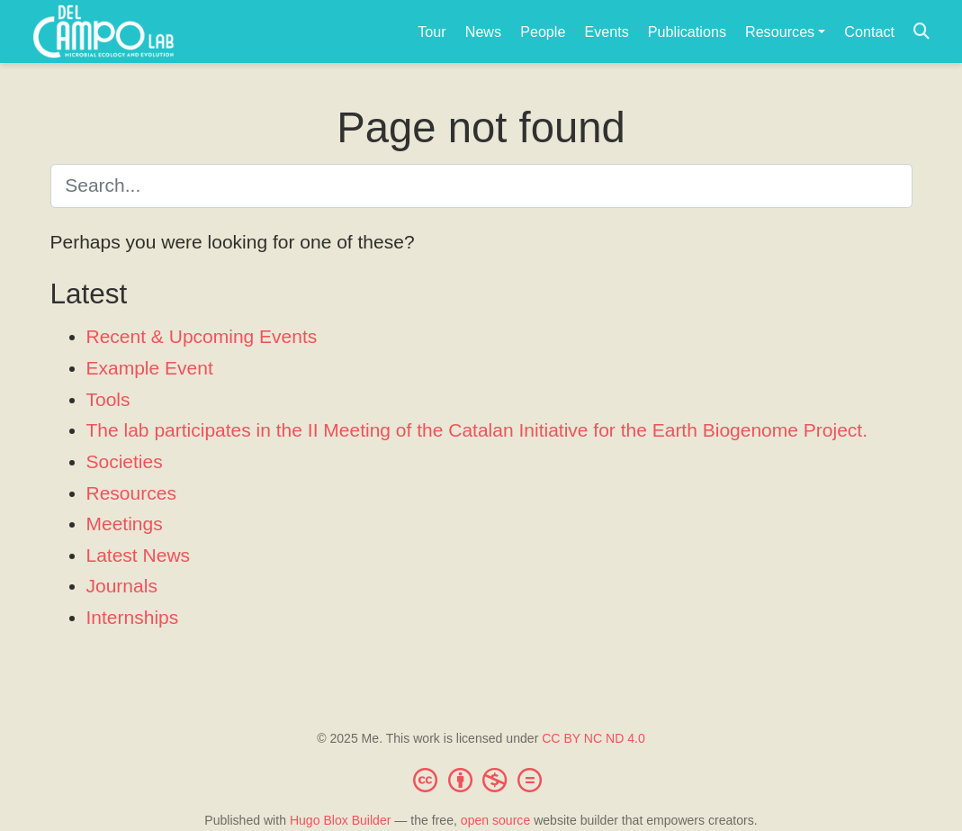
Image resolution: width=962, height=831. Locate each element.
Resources (131, 493)
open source (495, 820)
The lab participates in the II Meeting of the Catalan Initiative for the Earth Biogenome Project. (477, 430)
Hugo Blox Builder (340, 820)
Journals (121, 585)
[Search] (921, 32)
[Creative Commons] (481, 779)
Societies (124, 461)
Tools (108, 399)
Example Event (149, 367)
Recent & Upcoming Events (202, 336)
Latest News (138, 555)
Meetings (124, 523)
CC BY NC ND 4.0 (593, 738)
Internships (132, 617)
